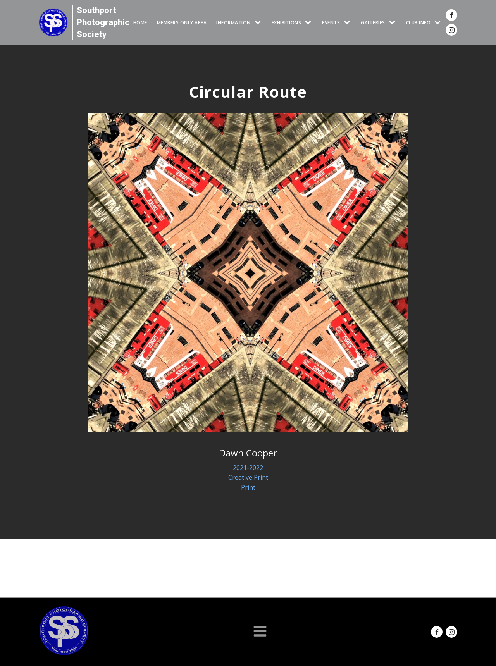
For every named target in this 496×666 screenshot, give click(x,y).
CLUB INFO (418, 22)
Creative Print (248, 477)
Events (331, 22)
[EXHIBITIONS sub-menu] (309, 22)
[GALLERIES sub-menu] (393, 22)
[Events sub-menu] (348, 22)
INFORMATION (233, 22)
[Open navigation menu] (260, 632)
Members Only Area (182, 22)
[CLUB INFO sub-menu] (439, 22)
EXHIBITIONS (286, 22)
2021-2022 (248, 467)
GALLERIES (373, 22)
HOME (140, 22)
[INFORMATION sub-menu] (259, 22)
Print (248, 487)
